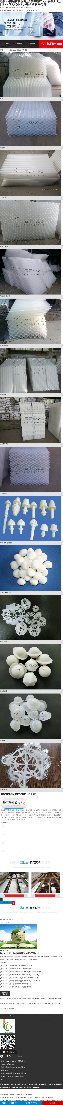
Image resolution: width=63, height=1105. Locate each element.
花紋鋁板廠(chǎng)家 (7, 1003)
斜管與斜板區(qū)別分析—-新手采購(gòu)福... (21, 978)
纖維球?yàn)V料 (5, 592)
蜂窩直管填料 (4, 444)
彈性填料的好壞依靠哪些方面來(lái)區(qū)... (21, 975)
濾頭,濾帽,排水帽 (6, 543)
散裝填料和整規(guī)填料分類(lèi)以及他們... (21, 981)
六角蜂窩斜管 (4, 345)
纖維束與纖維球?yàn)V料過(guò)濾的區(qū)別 (20, 972)
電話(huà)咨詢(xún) (10, 1103)
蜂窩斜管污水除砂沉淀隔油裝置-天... (17, 966)
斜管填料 (3, 148)
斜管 (1, 98)
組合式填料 (3, 790)
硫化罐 (37, 998)
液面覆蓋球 (3, 691)
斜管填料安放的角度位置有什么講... (17, 984)
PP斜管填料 (3, 197)
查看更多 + (6, 902)
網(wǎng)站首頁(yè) (5, 1018)
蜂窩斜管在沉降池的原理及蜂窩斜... (17, 969)
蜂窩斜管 (3, 395)
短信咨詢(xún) (31, 1103)
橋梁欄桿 (58, 998)
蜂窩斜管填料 (4, 246)
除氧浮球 (3, 740)
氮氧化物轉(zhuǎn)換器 (27, 998)
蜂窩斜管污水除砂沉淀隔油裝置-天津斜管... (21, 953)
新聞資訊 (36, 1015)
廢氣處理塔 (10, 1008)
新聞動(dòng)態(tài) (7, 919)
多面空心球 (3, 641)
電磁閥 (17, 1003)
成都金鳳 (50, 1003)
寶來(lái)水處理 (5, 998)
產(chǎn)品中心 (5, 10)
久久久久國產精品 (5, 1100)
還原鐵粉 (52, 998)
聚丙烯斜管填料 (5, 296)
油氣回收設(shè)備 (40, 1003)
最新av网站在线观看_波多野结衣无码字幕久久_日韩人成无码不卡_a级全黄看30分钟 (26, 1097)
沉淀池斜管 (3, 493)
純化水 (31, 1003)
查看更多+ (4, 822)
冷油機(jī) (44, 998)
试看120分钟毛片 (30, 1100)
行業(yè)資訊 (4, 922)
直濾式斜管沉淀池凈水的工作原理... (17, 987)
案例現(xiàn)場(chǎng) (46, 1018)
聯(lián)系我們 (18, 10)
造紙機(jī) (24, 1003)
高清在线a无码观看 (18, 1100)
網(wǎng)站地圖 (32, 10)
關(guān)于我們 (15, 1018)
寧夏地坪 (15, 998)
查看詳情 (3, 963)
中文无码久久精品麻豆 (44, 1100)
